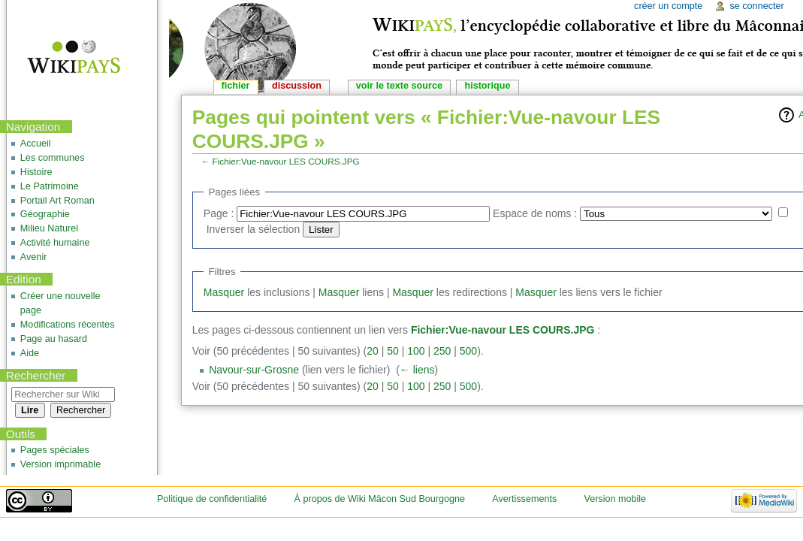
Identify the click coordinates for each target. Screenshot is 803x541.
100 (415, 351)
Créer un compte (668, 6)
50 (393, 351)
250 (442, 351)
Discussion (297, 85)
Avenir (33, 257)
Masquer (224, 292)
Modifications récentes (67, 324)
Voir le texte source (399, 85)
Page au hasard (53, 339)
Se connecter (756, 6)
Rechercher (36, 375)
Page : (219, 213)
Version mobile (615, 499)
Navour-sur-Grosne (254, 370)
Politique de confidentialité (212, 499)
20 (373, 351)
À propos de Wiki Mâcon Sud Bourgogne (380, 499)
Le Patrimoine (49, 186)
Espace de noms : (535, 213)
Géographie (45, 214)
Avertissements (524, 499)
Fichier (236, 85)
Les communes (52, 158)
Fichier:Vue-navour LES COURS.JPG (286, 161)
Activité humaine (55, 242)
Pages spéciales (54, 450)
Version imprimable (60, 464)
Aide (29, 353)
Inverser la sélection (253, 229)
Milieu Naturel (49, 228)
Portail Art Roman (57, 200)
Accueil (35, 143)
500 (468, 351)
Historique (487, 85)
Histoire (36, 172)
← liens (417, 370)
